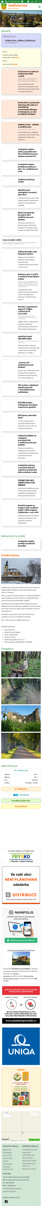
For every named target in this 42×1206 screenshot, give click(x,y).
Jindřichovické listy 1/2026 (26, 180)
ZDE (28, 620)
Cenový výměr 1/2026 (12, 240)
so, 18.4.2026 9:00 (20, 41)
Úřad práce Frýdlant (29, 1169)
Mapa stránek (7, 1164)
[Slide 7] (16, 25)
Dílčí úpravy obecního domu (27, 416)
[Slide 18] (32, 25)
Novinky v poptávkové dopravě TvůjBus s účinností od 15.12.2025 (27, 310)
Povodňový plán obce (21, 800)
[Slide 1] (8, 25)
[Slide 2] (9, 25)
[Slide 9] (19, 25)
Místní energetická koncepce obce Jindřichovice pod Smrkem (26, 216)
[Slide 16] (29, 25)
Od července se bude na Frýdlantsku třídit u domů (28, 74)
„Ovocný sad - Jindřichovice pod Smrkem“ (25, 365)
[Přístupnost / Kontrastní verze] (28, 1)
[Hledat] (40, 1)
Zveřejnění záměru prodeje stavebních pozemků (26, 543)
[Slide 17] (30, 25)
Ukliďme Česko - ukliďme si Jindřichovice (28, 125)
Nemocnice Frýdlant (29, 1160)
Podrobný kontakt (9, 1191)
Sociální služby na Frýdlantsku (21, 856)
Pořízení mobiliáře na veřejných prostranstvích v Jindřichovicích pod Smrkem (27, 440)
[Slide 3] (11, 25)
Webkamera (21, 789)
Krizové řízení (21, 806)
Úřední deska (7, 1152)
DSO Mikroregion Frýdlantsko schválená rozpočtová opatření (27, 405)
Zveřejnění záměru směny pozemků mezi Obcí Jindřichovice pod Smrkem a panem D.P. (28, 153)
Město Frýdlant (27, 1158)
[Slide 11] (22, 25)
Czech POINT (7, 1155)
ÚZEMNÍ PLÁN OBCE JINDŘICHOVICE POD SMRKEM (26, 482)
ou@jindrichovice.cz (15, 1188)
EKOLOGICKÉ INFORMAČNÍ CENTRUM (21, 950)
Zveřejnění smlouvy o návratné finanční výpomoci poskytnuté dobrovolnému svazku (27, 469)
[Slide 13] (25, 25)
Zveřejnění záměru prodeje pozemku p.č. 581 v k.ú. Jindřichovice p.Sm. (28, 168)
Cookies (5, 1161)
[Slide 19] (33, 25)
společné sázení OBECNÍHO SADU (25, 337)
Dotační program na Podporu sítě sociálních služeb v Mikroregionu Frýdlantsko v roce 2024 (28, 509)
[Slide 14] (26, 25)
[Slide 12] (23, 25)
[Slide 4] (12, 25)
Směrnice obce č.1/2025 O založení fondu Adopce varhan (28, 276)
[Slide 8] (18, 25)
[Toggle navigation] (39, 7)
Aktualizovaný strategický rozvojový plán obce (27, 192)
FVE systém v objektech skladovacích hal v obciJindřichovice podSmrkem (28, 389)
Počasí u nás (21, 776)
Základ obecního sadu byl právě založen (27, 252)
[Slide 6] (15, 25)
